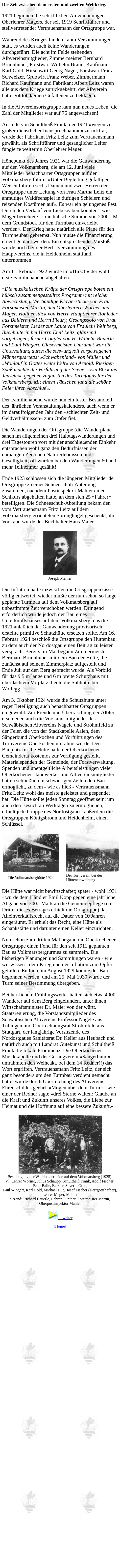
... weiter (60, 1218)
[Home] (60, 1226)
